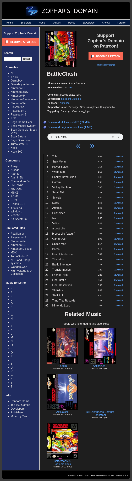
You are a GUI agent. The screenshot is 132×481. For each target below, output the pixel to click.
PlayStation (18, 233)
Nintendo (64, 103)
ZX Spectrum (19, 219)
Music (42, 22)
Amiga (14, 166)
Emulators (25, 22)
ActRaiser (62, 411)
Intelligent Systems (70, 98)
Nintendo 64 (18, 95)
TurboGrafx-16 (19, 144)
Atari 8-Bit (17, 177)
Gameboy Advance (22, 84)
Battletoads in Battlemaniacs (62, 463)
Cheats (106, 22)
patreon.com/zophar (106, 65)
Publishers (17, 412)
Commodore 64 (20, 181)
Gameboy (17, 80)
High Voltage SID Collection (21, 272)
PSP (13, 118)
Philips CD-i (18, 203)
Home (9, 22)
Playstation (17, 107)
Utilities (57, 22)
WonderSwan (19, 266)
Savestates (89, 22)
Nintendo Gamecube (23, 99)
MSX (14, 252)
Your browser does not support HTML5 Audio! (85, 136)
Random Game (20, 401)
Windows (16, 211)
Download (118, 156)
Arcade (15, 170)
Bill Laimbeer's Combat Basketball (100, 413)
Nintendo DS (18, 88)
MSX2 (14, 192)
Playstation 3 (18, 114)
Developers (18, 408)
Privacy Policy (122, 475)
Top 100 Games (20, 404)
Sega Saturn (18, 136)
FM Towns (17, 185)
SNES (14, 76)
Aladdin (62, 365)
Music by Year (19, 416)
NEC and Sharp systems (20, 262)
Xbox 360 (16, 151)
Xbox (14, 147)
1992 (70, 87)
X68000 (15, 215)
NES (13, 73)
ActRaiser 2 (100, 365)
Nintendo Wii (18, 103)
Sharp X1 (16, 207)
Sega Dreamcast (21, 140)
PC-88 (14, 196)
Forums (121, 22)
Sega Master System (23, 125)
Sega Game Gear (21, 122)
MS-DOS (16, 188)
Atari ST (16, 173)
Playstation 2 (18, 110)
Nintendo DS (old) (21, 248)
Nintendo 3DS (19, 91)
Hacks (71, 22)
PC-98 (14, 200)
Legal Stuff (109, 475)
